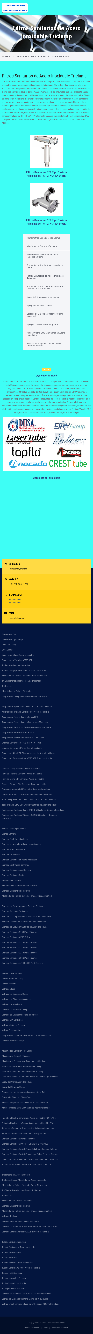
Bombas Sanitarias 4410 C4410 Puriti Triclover (22, 963)
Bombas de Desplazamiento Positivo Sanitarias (23, 906)
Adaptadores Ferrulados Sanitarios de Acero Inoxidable (26, 727)
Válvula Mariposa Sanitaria (13, 1025)
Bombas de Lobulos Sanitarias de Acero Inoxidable (24, 927)
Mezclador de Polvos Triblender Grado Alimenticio (24, 675)
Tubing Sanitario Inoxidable (14, 1283)
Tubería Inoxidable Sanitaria (14, 1278)
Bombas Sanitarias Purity (13, 875)
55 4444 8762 (15, 602)
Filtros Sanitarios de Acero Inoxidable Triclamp (43, 56)
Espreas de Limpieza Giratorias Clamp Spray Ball (45, 315)
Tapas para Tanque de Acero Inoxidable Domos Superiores (28, 1128)
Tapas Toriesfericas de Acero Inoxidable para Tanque (25, 1133)
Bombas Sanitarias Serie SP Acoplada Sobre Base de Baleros (29, 1149)
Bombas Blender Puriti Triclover (16, 891)
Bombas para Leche (11, 854)
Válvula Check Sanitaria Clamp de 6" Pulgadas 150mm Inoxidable (31, 1304)
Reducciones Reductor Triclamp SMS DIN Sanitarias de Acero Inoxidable (29, 817)
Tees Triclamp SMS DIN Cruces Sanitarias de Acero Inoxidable (30, 805)
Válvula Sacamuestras (12, 1030)
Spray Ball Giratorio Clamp (39, 305)
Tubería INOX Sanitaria (12, 1273)
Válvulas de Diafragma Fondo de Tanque (20, 1015)
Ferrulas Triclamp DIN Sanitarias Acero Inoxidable (24, 784)
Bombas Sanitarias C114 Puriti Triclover (19, 942)
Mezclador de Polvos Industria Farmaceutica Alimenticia (27, 896)
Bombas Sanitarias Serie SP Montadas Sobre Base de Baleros (30, 1154)
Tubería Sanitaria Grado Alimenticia (17, 1263)
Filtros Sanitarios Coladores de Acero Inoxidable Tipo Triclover (45, 287)
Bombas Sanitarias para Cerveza (16, 870)
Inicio (8, 56)
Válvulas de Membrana (12, 1004)
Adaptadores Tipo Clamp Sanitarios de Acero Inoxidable (27, 706)
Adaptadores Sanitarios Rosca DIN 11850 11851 (23, 737)
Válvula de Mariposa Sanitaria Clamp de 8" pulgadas (25, 1299)
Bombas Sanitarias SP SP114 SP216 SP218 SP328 (25, 1144)
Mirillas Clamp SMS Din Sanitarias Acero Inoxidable (46, 333)
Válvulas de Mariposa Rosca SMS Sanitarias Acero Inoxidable (29, 1226)
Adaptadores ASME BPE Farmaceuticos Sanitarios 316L (27, 1035)
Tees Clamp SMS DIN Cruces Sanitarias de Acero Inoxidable (29, 799)
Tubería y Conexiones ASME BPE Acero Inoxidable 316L (27, 1164)
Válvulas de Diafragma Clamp (15, 994)
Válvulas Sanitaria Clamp (13, 1040)
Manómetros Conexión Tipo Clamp (43, 238)
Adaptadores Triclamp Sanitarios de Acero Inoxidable (25, 712)
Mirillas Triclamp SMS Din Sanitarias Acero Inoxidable (44, 344)
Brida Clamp (7, 650)
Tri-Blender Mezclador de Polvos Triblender (21, 681)
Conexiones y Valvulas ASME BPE (17, 660)
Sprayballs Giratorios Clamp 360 (42, 324)
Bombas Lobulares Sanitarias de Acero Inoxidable (24, 921)
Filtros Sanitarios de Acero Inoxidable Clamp (45, 266)
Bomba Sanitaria (9, 834)
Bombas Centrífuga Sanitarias (15, 839)
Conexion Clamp (9, 644)
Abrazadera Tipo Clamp (12, 639)
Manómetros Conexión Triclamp (42, 246)
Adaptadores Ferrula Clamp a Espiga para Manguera (25, 722)
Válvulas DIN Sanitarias (12, 1020)
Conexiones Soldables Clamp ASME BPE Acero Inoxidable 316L (30, 1159)
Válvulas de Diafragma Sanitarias (16, 999)
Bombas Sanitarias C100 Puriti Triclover (19, 932)
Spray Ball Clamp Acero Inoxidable (43, 297)
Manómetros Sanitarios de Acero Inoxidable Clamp (43, 255)
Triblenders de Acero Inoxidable (16, 665)
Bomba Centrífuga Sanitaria (14, 828)
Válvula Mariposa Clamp (12, 978)
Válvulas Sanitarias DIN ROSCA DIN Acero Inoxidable (25, 1232)
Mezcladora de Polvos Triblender (17, 691)
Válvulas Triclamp (9, 1216)
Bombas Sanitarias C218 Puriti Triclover (19, 953)
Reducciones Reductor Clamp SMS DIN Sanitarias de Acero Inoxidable (33, 810)
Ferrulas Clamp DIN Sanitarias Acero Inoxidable (23, 779)
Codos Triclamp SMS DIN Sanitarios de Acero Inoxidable (27, 794)
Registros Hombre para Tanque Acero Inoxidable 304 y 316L (29, 1118)
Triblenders (7, 686)
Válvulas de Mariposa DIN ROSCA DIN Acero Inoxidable (27, 1293)
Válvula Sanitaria (9, 984)
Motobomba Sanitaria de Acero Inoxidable (20, 885)
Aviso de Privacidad (31, 1328)
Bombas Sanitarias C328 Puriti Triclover (19, 958)
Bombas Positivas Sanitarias (15, 911)
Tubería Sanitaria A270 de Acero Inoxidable (21, 1268)
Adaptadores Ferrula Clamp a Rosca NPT (20, 717)
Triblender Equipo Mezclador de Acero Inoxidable (24, 670)
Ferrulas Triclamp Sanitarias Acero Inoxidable (22, 774)
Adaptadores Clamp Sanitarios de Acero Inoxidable (24, 696)
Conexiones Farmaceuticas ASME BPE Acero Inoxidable (27, 758)
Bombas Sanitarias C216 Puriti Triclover (19, 947)
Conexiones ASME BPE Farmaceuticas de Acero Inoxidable (28, 753)
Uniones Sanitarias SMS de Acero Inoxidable (22, 748)
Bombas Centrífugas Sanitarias (15, 865)
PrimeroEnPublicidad (59, 1328)
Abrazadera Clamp (10, 634)
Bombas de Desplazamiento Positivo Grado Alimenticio (26, 916)
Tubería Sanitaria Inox (11, 1252)
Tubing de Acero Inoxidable (14, 1288)
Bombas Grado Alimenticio (13, 849)
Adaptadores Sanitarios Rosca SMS (18, 732)
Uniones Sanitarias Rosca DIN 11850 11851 (21, 743)
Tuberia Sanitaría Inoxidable (14, 1242)
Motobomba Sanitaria (11, 880)
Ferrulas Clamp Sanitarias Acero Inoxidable (21, 768)
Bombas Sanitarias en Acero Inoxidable (19, 860)
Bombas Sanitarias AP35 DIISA (16, 937)
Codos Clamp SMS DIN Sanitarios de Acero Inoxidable (26, 789)
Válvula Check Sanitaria (12, 973)
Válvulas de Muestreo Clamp (14, 1009)
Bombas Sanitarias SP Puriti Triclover (18, 1139)
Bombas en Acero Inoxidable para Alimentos (21, 844)
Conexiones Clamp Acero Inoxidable (18, 655)
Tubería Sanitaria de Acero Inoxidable (18, 1247)
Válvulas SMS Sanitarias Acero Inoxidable (20, 1221)
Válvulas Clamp (9, 989)
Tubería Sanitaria (9, 1257)
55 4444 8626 (15, 599)
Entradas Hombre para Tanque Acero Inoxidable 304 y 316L (28, 1123)
